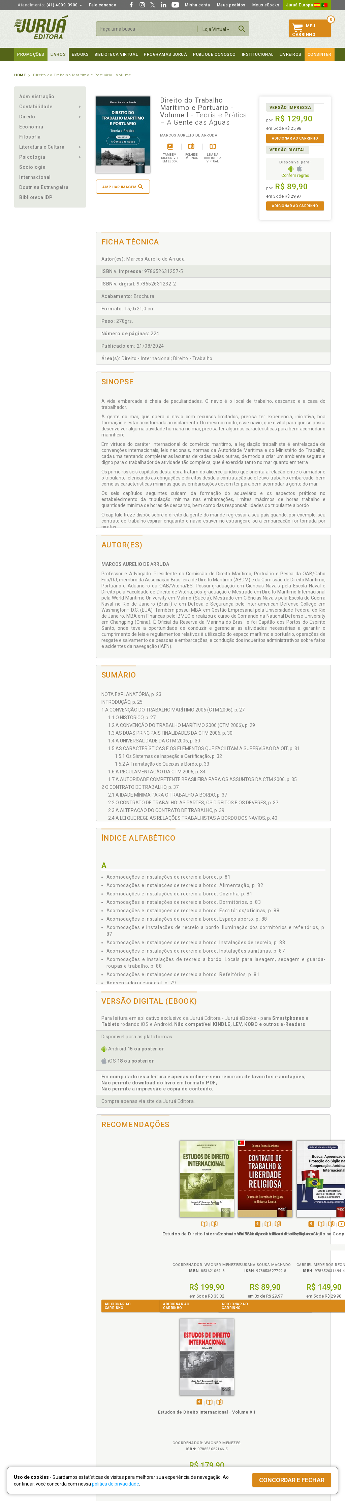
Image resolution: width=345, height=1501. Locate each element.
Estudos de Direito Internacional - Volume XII (301, 1232)
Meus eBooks (266, 5)
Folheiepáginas (133, 1217)
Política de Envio (110, 1410)
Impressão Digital (32, 1403)
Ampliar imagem (122, 186)
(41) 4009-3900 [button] (50, 5)
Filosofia (30, 137)
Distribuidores (266, 1410)
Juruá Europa (306, 5)
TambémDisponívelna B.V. (123, 1217)
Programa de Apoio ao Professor (205, 1410)
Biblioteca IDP (36, 197)
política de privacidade (115, 1484)
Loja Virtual (215, 29)
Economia (31, 126)
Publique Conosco (214, 54)
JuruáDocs (186, 1431)
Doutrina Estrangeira (44, 187)
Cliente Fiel (183, 1396)
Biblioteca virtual (116, 54)
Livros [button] (58, 54)
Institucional (258, 54)
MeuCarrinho (303, 30)
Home (20, 75)
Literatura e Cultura (42, 147)
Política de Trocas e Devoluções (126, 1403)
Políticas (105, 1389)
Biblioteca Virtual (117, 1424)
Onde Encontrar (30, 1424)
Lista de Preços (267, 1403)
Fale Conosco (28, 1431)
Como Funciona (109, 1438)
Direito (27, 116)
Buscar (242, 29)
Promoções (30, 54)
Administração (37, 96)
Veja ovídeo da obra (260, 1217)
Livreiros (291, 54)
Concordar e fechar (291, 1480)
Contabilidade (36, 106)
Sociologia (32, 167)
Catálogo (261, 1396)
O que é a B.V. (107, 1431)
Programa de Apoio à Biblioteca (204, 1417)
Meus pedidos (231, 5)
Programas (187, 1389)
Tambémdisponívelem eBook (176, 1217)
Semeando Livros (189, 1403)
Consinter (320, 54)
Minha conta (197, 5)
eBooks (80, 54)
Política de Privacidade (116, 1396)
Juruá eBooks (28, 1417)
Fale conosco (102, 5)
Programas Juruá (165, 54)
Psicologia (32, 157)
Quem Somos (27, 1396)
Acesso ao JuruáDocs (194, 1438)
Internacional (35, 177)
